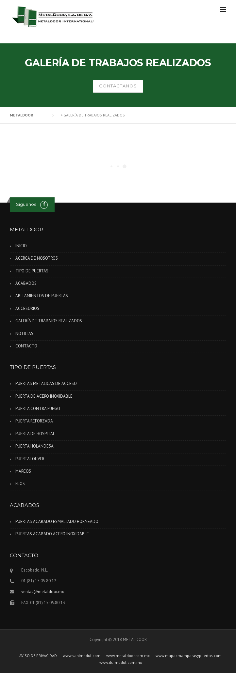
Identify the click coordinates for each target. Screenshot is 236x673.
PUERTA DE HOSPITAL (35, 433)
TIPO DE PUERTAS (31, 271)
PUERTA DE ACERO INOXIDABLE (44, 396)
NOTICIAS (24, 333)
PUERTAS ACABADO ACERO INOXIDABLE (52, 534)
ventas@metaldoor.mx (42, 591)
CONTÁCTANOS (118, 85)
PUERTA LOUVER (29, 459)
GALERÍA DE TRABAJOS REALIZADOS (48, 321)
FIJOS (20, 483)
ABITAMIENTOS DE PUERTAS (41, 295)
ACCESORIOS (27, 308)
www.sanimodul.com (81, 656)
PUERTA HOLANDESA (34, 446)
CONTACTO (26, 346)
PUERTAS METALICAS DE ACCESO (46, 383)
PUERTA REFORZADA (34, 421)
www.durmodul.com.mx (120, 663)
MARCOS (23, 471)
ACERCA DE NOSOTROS (36, 258)
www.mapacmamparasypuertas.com (189, 656)
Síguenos (26, 204)
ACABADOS (26, 283)
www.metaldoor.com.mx (128, 656)
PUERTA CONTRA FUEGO (37, 408)
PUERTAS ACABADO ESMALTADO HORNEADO (56, 521)
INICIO (21, 246)
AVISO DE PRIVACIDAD (38, 656)
